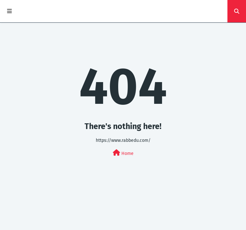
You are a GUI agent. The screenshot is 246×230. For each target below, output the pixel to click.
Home (123, 153)
